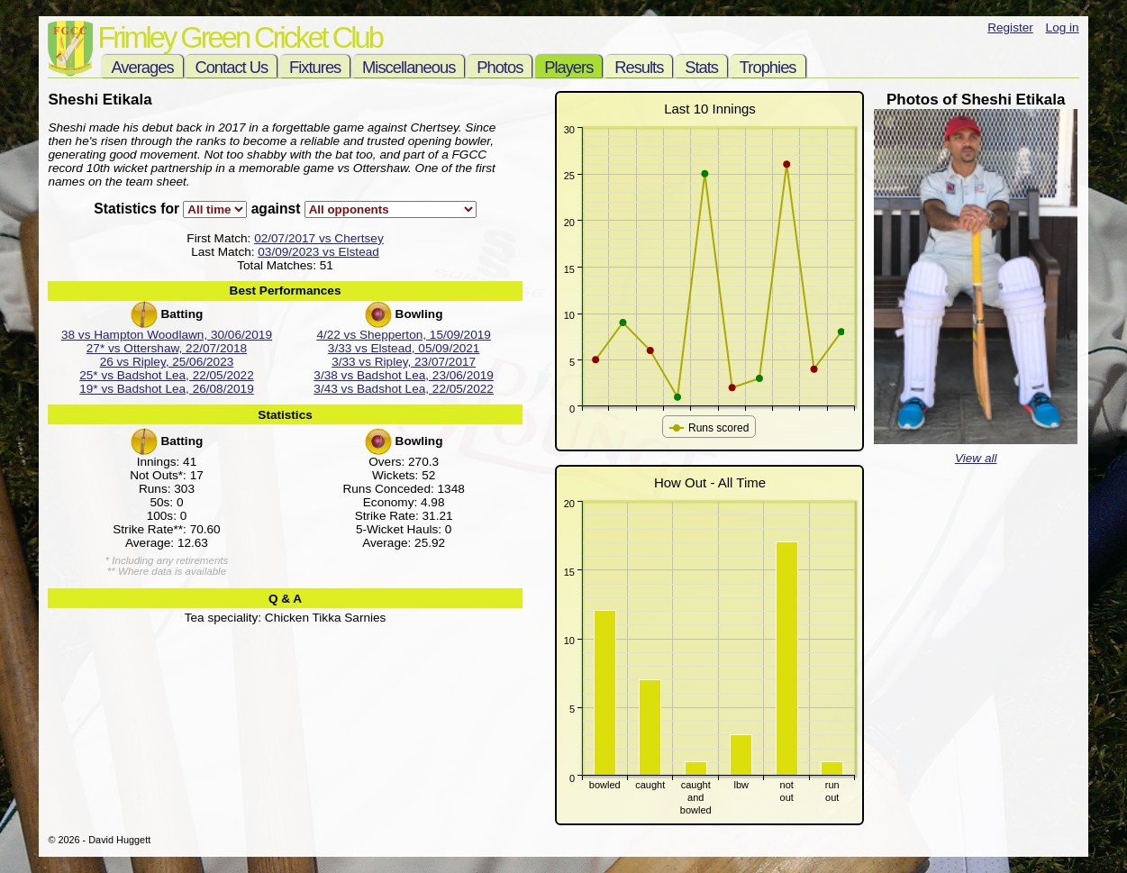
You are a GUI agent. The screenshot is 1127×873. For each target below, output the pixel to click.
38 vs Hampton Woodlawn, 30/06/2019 (166, 334)
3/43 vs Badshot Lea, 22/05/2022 (404, 389)
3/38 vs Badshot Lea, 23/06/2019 (404, 375)
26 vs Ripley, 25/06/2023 (167, 361)
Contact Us (231, 67)
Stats (701, 67)
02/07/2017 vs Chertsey (319, 238)
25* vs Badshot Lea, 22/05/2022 (166, 375)
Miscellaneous (408, 67)
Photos (500, 67)
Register (1010, 27)
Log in (1062, 27)
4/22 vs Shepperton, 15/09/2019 (403, 334)
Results (638, 67)
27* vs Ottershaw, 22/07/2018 (166, 348)
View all (976, 458)
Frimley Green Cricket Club (239, 37)
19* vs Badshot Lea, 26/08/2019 (166, 389)
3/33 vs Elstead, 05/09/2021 (404, 348)
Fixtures (315, 67)
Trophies (768, 67)
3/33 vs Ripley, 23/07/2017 (404, 361)
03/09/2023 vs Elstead (318, 252)
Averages (142, 67)
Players (568, 67)
